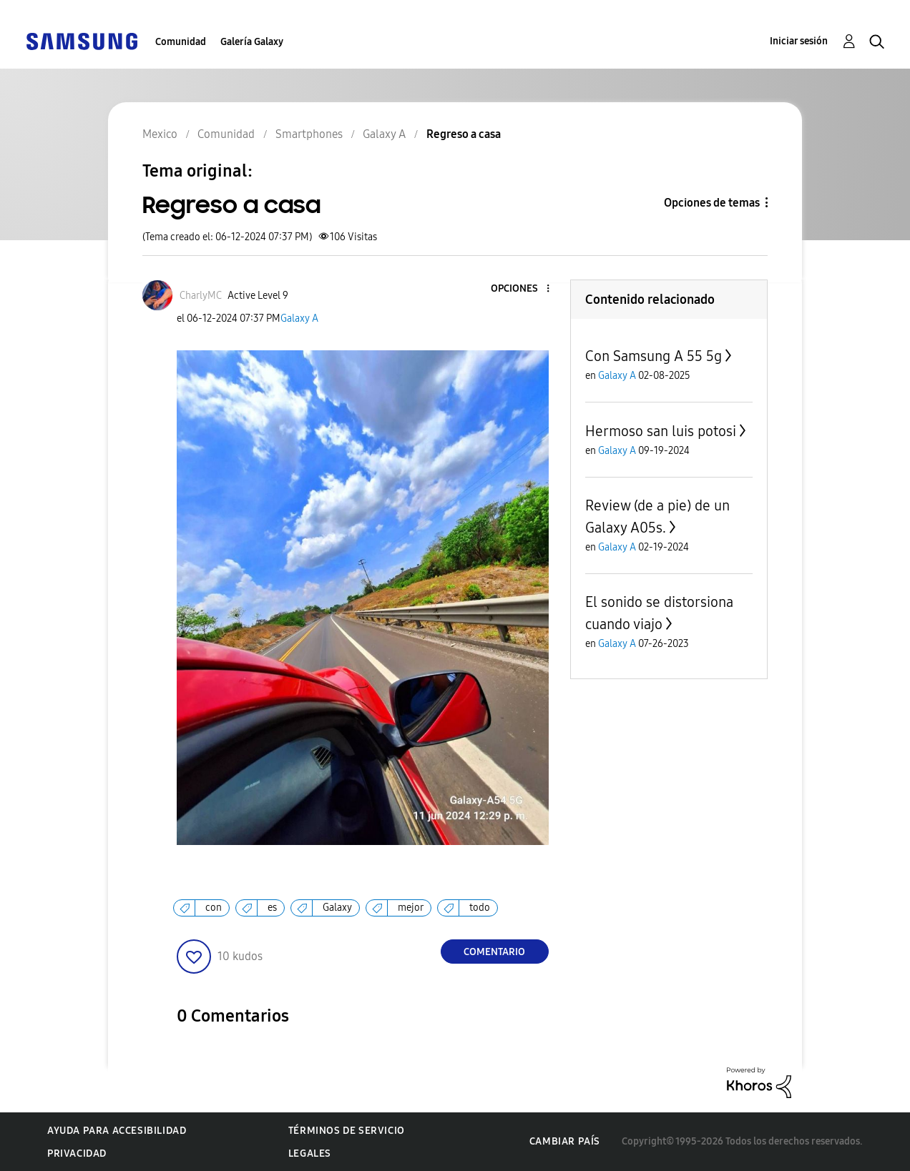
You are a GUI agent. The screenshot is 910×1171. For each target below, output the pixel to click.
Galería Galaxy (251, 42)
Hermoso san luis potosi (660, 431)
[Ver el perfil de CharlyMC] (201, 296)
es (272, 907)
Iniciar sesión (799, 41)
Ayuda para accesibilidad (116, 1131)
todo (479, 907)
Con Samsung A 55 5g (653, 356)
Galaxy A (299, 318)
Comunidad (180, 42)
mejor (411, 907)
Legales (309, 1153)
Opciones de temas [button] (712, 202)
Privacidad (77, 1153)
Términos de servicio (346, 1131)
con (213, 907)
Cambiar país (564, 1141)
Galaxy (337, 907)
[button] (524, 289)
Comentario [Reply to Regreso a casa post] (494, 952)
